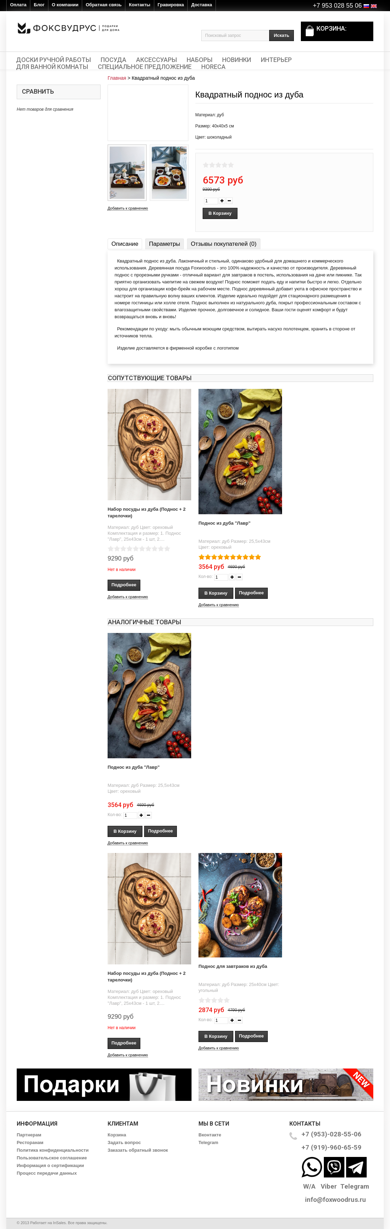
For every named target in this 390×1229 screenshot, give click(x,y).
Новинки (236, 59)
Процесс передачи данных (47, 1173)
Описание (124, 244)
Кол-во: (205, 576)
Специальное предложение (145, 66)
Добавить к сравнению (128, 208)
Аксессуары (156, 59)
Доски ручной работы (53, 59)
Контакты (139, 4)
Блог (39, 4)
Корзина (117, 1134)
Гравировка (171, 4)
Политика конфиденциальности (52, 1150)
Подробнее (123, 584)
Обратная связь (104, 4)
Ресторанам (30, 1142)
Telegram (208, 1142)
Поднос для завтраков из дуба (232, 966)
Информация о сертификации (50, 1165)
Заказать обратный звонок (138, 1150)
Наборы (199, 59)
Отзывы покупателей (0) (223, 244)
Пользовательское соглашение (52, 1157)
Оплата (18, 4)
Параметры (164, 244)
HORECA (213, 66)
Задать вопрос (124, 1142)
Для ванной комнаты (52, 66)
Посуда (113, 59)
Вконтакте (209, 1134)
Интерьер (276, 59)
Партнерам (29, 1134)
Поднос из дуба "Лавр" (224, 523)
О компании (65, 4)
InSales (59, 1223)
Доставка (201, 4)
